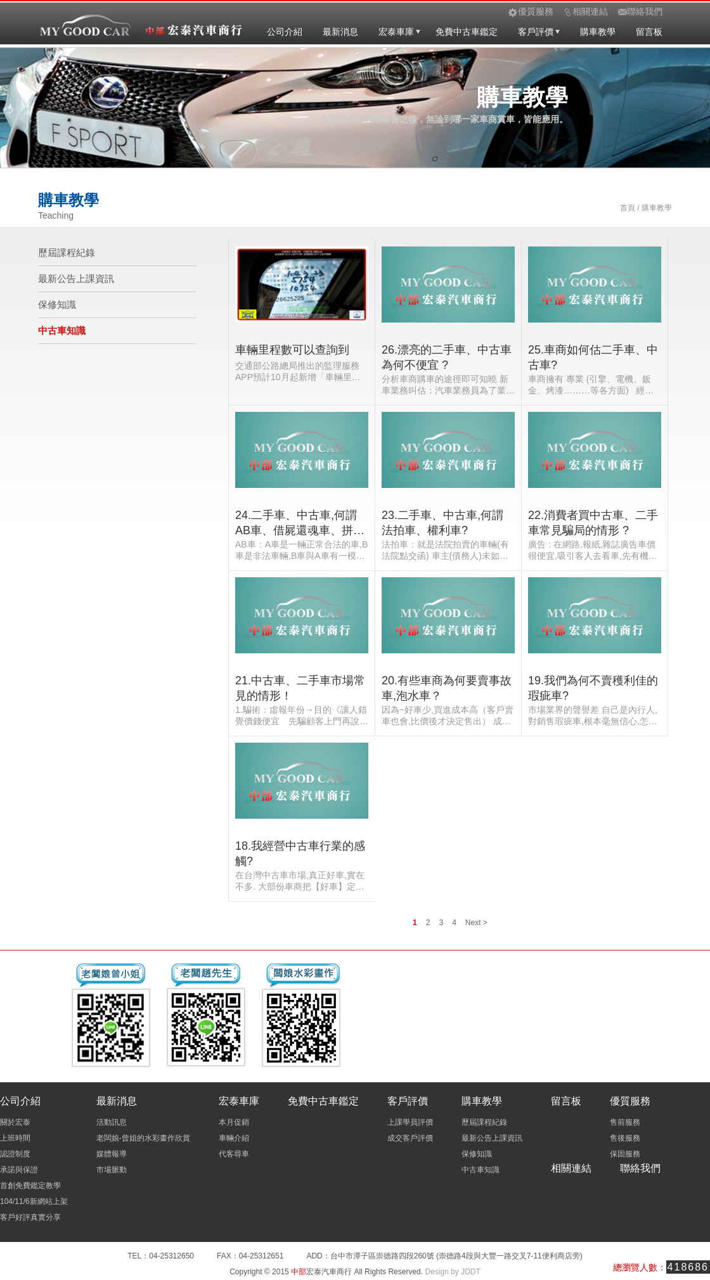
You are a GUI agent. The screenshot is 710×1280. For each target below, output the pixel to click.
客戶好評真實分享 (30, 1217)
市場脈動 (111, 1169)
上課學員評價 (410, 1122)
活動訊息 (111, 1122)
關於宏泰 (15, 1122)
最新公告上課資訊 (76, 278)
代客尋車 (234, 1153)
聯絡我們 (640, 1168)
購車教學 (598, 32)
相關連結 (571, 1168)
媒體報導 (111, 1153)
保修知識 (57, 304)
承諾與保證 (19, 1169)
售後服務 (625, 1138)
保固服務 (625, 1153)
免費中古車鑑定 (467, 32)
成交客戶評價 (410, 1138)
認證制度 (15, 1153)
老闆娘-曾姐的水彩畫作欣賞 (143, 1138)
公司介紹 (284, 32)
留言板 (649, 32)
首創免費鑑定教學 (30, 1185)
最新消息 (340, 32)
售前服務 (625, 1122)
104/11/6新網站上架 (34, 1201)
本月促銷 (234, 1122)
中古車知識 (62, 330)
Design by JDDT (452, 1271)
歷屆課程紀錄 (66, 252)
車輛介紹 (234, 1138)
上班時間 (15, 1138)
